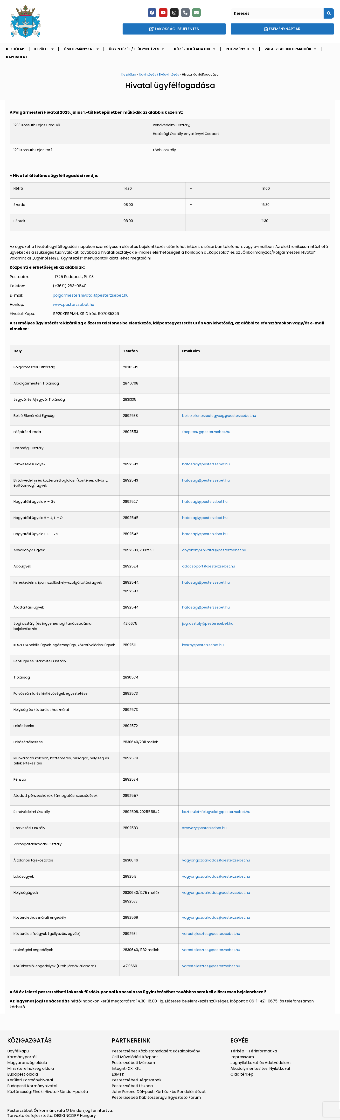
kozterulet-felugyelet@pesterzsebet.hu (216, 811)
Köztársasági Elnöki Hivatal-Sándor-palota (47, 1091)
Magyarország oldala (27, 1062)
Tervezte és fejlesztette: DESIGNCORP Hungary (51, 1115)
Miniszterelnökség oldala (30, 1068)
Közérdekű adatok (194, 49)
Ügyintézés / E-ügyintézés (136, 49)
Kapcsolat (16, 57)
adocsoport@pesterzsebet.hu (208, 566)
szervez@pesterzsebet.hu (204, 828)
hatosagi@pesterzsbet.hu (205, 501)
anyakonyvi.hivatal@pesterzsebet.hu (214, 550)
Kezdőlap (15, 49)
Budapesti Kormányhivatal (32, 1086)
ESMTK (118, 1074)
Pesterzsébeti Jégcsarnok (136, 1080)
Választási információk (290, 49)
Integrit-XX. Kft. (126, 1068)
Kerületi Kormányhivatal (30, 1080)
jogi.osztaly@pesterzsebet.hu (207, 623)
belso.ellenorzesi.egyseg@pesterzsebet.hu (219, 415)
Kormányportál (21, 1057)
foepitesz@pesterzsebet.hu (206, 431)
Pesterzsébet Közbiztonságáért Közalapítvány (156, 1051)
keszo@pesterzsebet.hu (203, 645)
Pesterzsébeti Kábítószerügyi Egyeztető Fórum (156, 1097)
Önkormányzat (81, 49)
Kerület (44, 49)
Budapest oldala (22, 1074)
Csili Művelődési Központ (135, 1057)
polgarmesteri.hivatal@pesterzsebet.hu (90, 295)
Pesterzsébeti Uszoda (132, 1086)
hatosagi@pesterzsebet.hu (206, 464)
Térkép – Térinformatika (253, 1051)
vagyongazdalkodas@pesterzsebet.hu (216, 860)
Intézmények (239, 49)
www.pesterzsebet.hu (73, 304)
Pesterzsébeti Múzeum (133, 1062)
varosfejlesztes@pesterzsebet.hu (211, 933)
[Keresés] (329, 13)
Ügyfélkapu (18, 1051)
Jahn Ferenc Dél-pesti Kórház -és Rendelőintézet (159, 1091)
